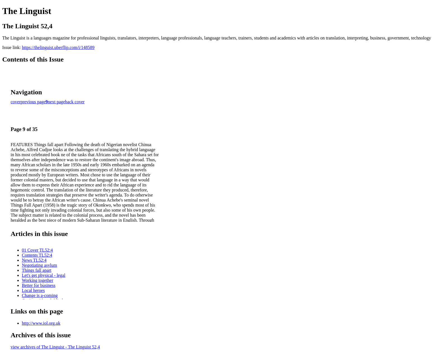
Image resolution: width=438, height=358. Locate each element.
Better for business (38, 285)
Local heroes (33, 290)
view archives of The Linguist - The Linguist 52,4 (55, 347)
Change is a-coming (40, 295)
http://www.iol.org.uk (41, 323)
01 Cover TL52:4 (37, 250)
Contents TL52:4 (37, 255)
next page (56, 101)
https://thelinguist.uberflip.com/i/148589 (58, 47)
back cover (75, 101)
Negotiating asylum (39, 265)
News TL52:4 (34, 260)
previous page (33, 101)
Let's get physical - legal (43, 275)
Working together (37, 280)
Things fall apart (36, 270)
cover (16, 101)
